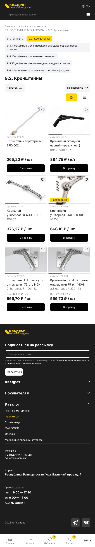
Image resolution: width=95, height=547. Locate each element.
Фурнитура (12, 416)
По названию (75, 87)
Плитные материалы (17, 410)
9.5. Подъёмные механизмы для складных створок (38, 63)
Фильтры (14, 87)
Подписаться (14, 371)
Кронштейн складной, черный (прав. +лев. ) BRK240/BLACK (65, 145)
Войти (87, 540)
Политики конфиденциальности (72, 360)
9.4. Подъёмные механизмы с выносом (31, 56)
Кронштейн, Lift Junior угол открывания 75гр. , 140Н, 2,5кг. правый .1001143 (69, 285)
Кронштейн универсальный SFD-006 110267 (24, 215)
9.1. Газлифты (15, 38)
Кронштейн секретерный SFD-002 (24, 143)
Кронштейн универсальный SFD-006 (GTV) (67, 215)
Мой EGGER (12, 428)
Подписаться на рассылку (29, 345)
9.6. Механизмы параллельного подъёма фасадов (38, 70)
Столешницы (12, 422)
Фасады (10, 433)
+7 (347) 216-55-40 (18, 455)
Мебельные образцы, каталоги (23, 439)
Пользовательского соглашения (24, 363)
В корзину (26, 168)
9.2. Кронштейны (39, 38)
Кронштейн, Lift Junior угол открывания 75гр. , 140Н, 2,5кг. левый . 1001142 (25, 285)
